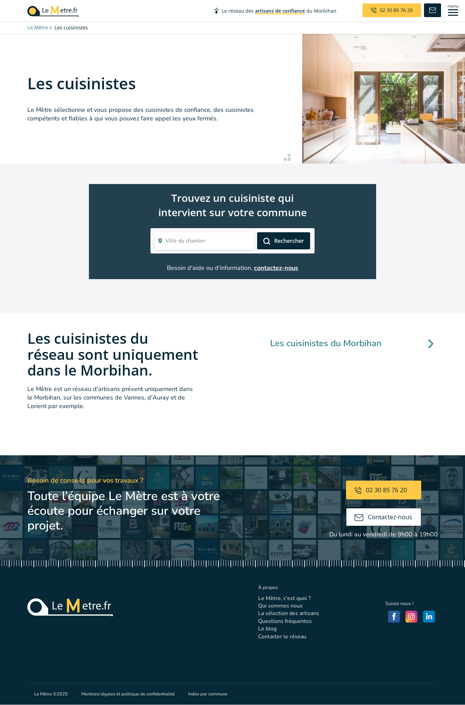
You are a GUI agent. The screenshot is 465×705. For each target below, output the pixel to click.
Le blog (267, 628)
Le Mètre (37, 27)
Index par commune (207, 694)
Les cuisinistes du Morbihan (352, 343)
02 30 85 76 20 (381, 490)
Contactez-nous (383, 517)
